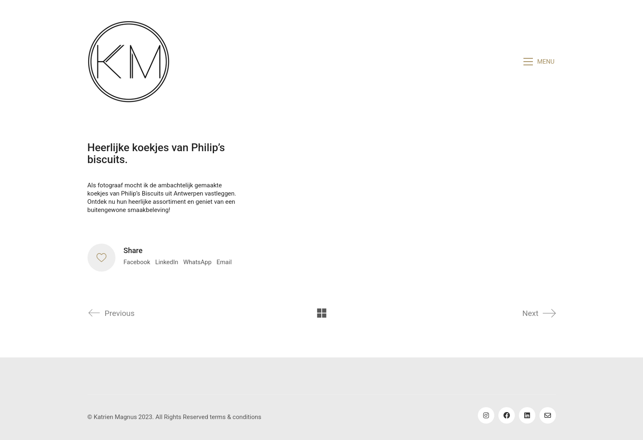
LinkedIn (166, 262)
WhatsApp (197, 262)
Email (224, 262)
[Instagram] (486, 415)
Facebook (137, 262)
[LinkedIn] (527, 415)
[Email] (547, 415)
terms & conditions (235, 417)
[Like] (101, 258)
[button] (539, 61)
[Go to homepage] (129, 62)
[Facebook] (506, 415)
